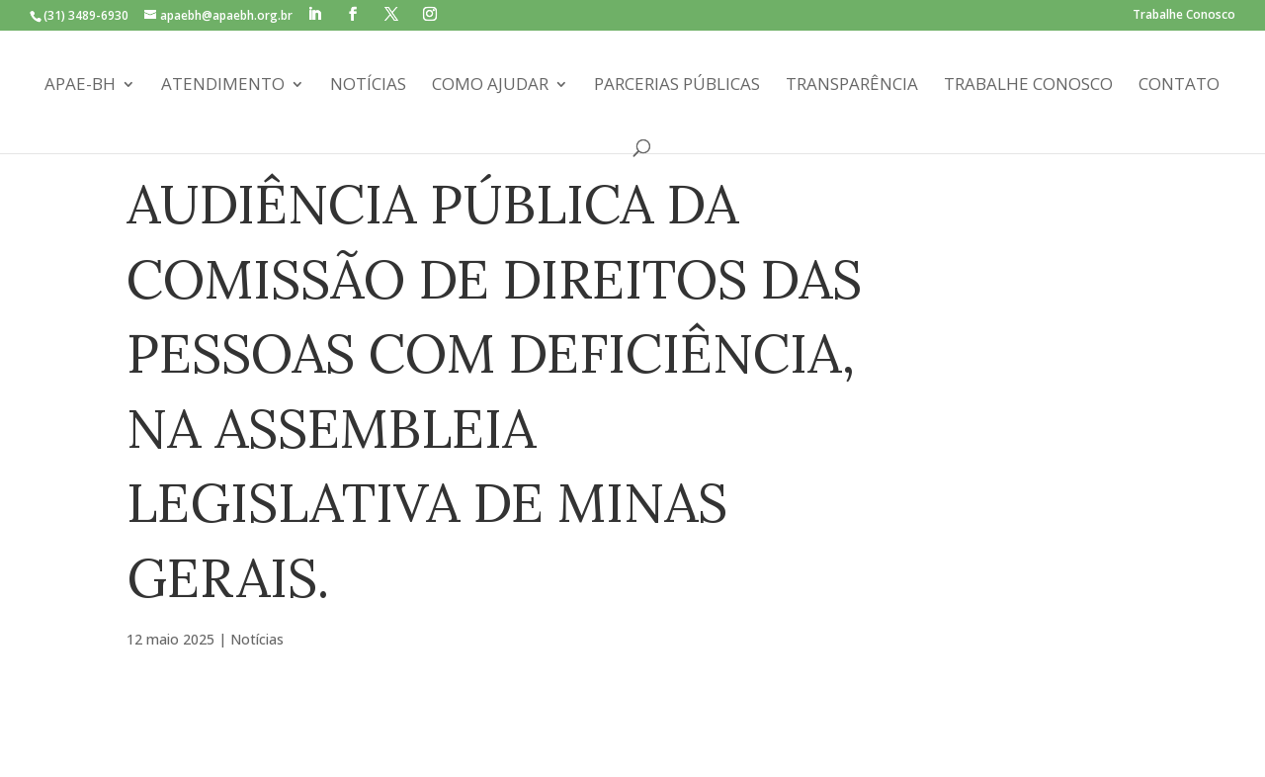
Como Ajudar (490, 86)
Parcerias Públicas (677, 86)
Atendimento (223, 86)
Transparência (852, 86)
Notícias (368, 86)
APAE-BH (80, 86)
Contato (1179, 86)
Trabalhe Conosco (1184, 16)
